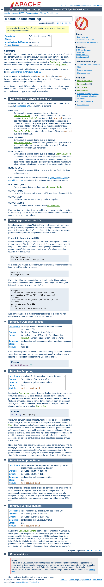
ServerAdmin (53, 206)
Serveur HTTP (18, 13)
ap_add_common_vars (58, 177)
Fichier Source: (12, 45)
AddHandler (56, 62)
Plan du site (97, 5)
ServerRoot (41, 406)
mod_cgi (63, 76)
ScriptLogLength (82, 57)
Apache (7, 13)
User (10, 425)
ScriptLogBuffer (82, 55)
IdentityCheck (63, 154)
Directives (73, 5)
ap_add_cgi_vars (15, 180)
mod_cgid (42, 76)
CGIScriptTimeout (83, 50)
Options (81, 84)
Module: (12, 347)
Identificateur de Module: (16, 42)
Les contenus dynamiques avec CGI (26, 72)
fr (62, 23)
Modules (63, 5)
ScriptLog (80, 52)
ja (66, 23)
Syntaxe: (13, 332)
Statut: (8, 39)
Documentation (32, 13)
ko (70, 23)
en (58, 23)
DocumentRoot (54, 187)
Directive (15, 321)
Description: (10, 36)
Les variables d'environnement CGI (85, 38)
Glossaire (87, 5)
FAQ (80, 5)
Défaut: (12, 335)
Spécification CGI (22, 106)
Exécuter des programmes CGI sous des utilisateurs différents (87, 96)
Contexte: (13, 341)
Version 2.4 (44, 13)
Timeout (25, 338)
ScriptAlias (61, 65)
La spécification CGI (85, 101)
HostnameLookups (23, 143)
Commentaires (83, 105)
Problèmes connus (84, 70)
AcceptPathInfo (84, 81)
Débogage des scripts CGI (87, 42)
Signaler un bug (83, 73)
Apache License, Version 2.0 (27, 582)
